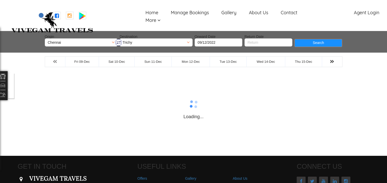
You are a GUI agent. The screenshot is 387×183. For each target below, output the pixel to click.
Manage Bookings (190, 12)
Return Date (254, 36)
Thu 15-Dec (303, 62)
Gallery (228, 12)
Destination (128, 36)
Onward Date (205, 36)
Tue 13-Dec (228, 62)
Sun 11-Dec (153, 62)
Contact (289, 12)
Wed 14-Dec (266, 62)
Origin (49, 36)
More (151, 20)
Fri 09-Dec (82, 62)
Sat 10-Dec (116, 62)
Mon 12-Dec (191, 62)
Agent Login (366, 13)
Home (152, 12)
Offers (142, 178)
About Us (258, 12)
